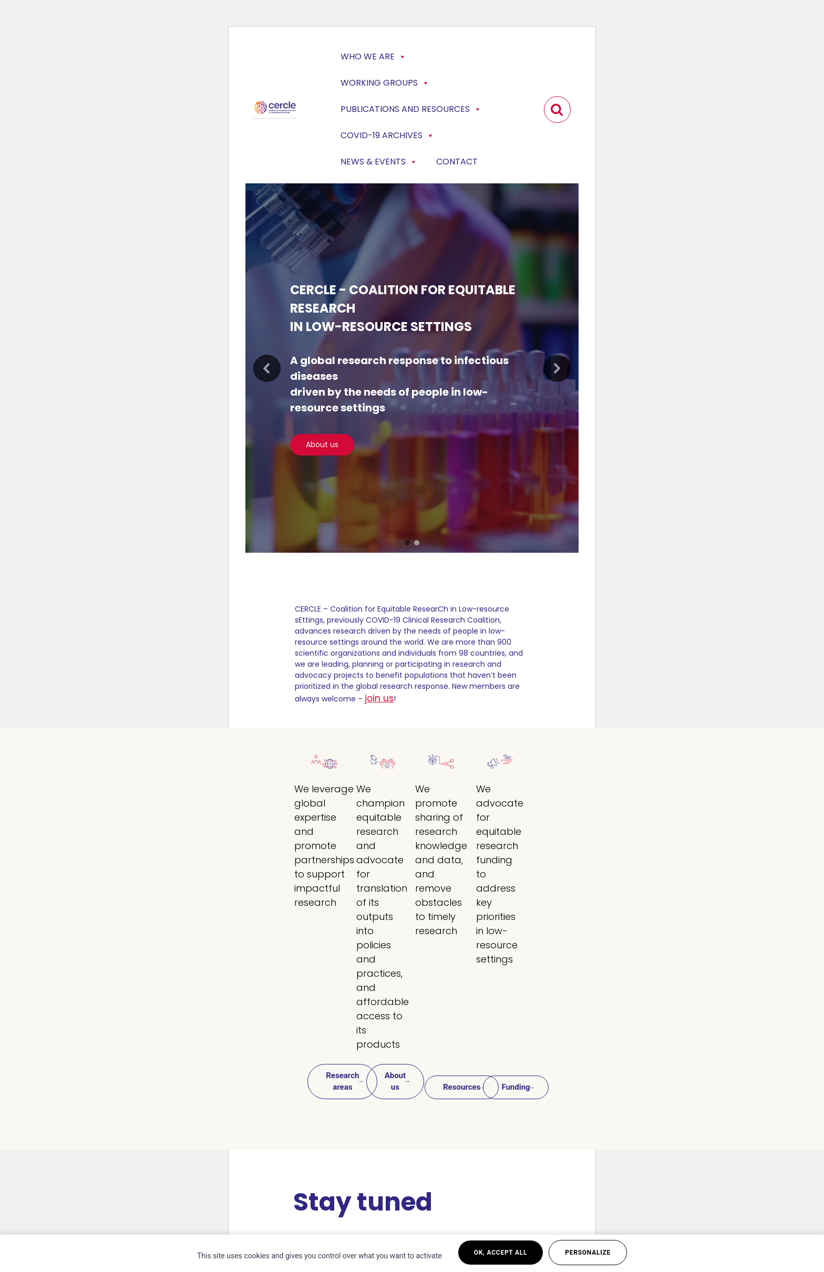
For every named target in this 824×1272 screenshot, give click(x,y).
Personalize (588, 1252)
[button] (267, 368)
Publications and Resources (411, 109)
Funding (515, 1087)
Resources (461, 1087)
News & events (379, 161)
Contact (457, 162)
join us (379, 698)
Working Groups (385, 83)
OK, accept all (501, 1252)
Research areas (342, 1081)
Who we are (373, 56)
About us (395, 1081)
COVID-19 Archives (387, 135)
